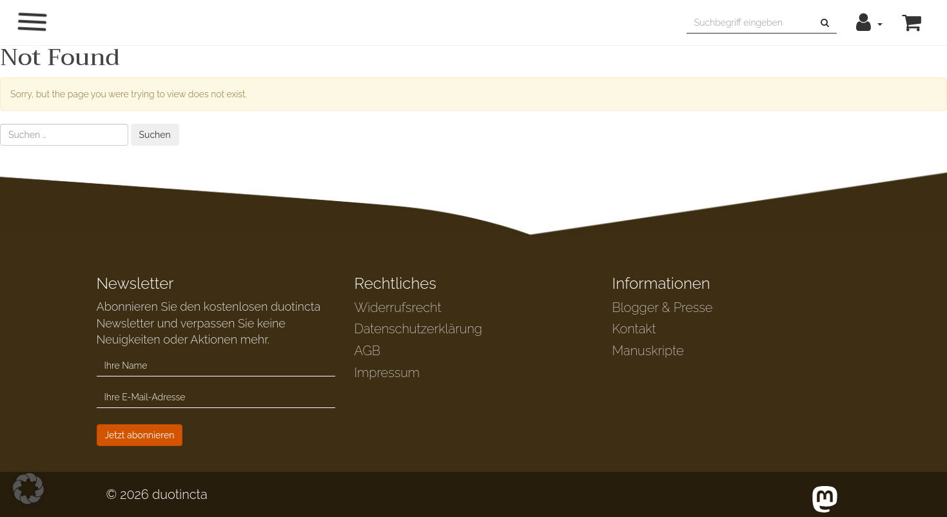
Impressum (387, 372)
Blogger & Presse (662, 307)
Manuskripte (648, 350)
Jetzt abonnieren (140, 435)
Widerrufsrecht (398, 307)
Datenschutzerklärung (418, 329)
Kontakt (634, 329)
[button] (869, 22)
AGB (368, 350)
